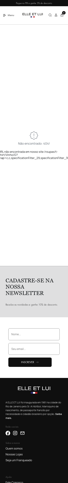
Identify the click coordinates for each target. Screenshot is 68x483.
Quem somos (14, 448)
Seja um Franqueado (19, 460)
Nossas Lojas (14, 454)
